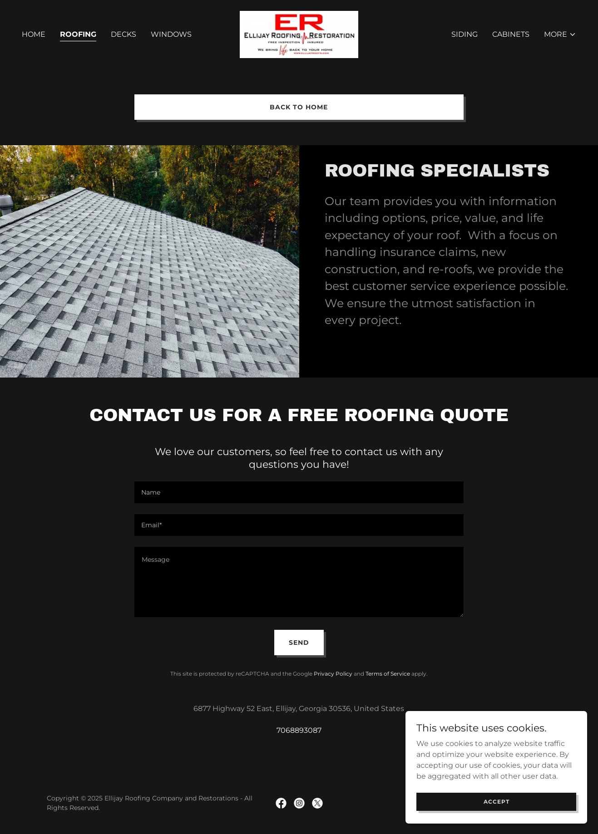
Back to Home (299, 107)
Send (299, 642)
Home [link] (33, 34)
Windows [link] (171, 34)
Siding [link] (464, 34)
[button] (560, 34)
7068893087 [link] (299, 730)
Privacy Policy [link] (333, 673)
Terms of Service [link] (388, 673)
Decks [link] (123, 34)
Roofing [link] (78, 34)
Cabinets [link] (510, 34)
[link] (299, 33)
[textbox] (299, 492)
